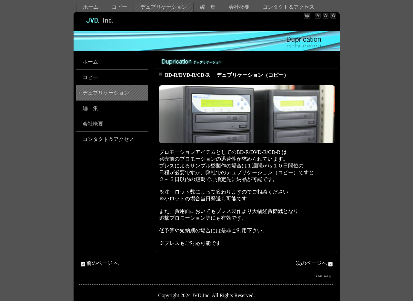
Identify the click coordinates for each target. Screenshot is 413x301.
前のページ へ (99, 263)
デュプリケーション (163, 7)
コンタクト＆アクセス (288, 7)
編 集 (208, 7)
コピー (119, 7)
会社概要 (239, 7)
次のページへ (315, 263)
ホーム (90, 7)
